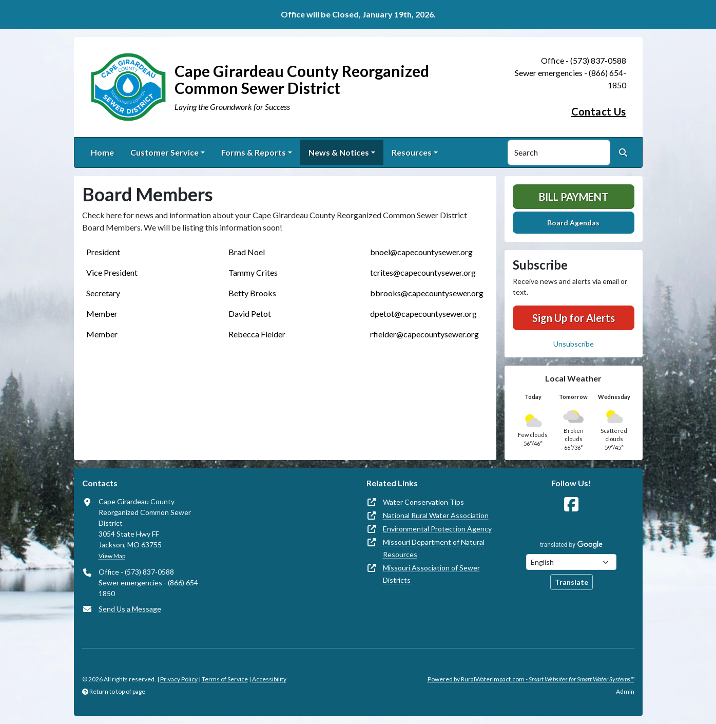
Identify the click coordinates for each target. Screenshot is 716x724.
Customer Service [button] (164, 152)
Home (102, 152)
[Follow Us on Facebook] (571, 504)
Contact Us (598, 111)
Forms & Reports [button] (253, 152)
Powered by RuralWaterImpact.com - (531, 679)
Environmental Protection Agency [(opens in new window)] (437, 528)
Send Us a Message (130, 608)
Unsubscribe (573, 343)
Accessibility (269, 679)
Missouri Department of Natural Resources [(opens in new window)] (434, 548)
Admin (625, 691)
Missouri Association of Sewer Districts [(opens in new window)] (431, 573)
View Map (112, 556)
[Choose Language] (571, 562)
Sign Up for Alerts (573, 318)
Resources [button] (412, 152)
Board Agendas (573, 222)
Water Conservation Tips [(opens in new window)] (423, 502)
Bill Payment (573, 196)
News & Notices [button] (338, 152)
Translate (571, 582)
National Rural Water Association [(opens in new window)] (436, 515)
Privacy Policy (179, 679)
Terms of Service (225, 679)
